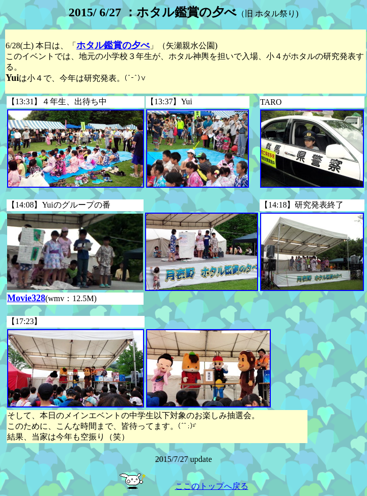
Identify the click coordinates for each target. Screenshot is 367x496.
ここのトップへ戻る (211, 486)
